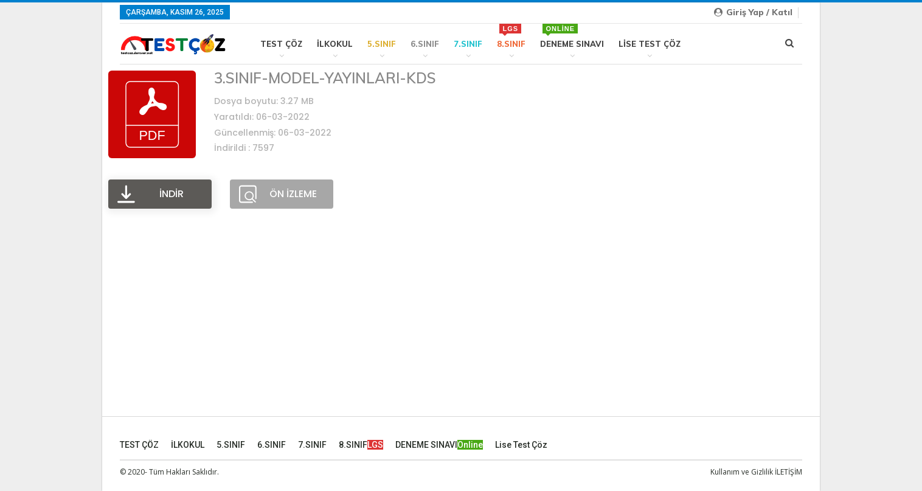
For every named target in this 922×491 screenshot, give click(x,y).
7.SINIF (468, 44)
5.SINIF (381, 44)
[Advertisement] (461, 326)
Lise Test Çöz (650, 44)
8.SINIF (511, 36)
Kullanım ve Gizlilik (741, 472)
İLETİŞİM (788, 472)
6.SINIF (425, 44)
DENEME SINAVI (572, 36)
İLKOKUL (335, 44)
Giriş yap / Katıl (753, 12)
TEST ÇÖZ (281, 44)
